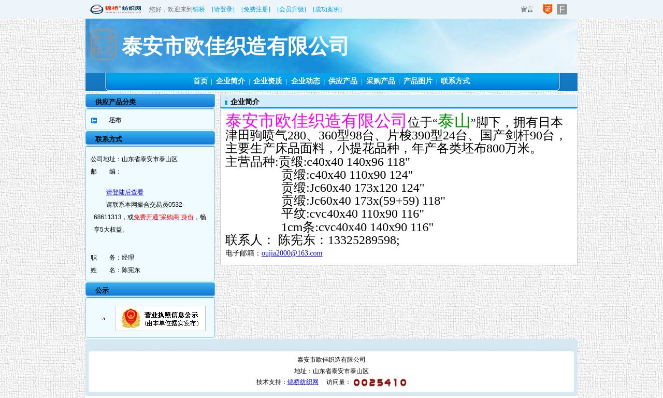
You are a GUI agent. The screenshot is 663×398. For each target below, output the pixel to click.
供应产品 (342, 81)
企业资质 (267, 81)
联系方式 (455, 81)
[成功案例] (327, 9)
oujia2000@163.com (292, 253)
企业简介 (230, 81)
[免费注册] (255, 9)
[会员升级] (291, 9)
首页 (200, 81)
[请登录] (223, 9)
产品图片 (418, 81)
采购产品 (380, 81)
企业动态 (305, 81)
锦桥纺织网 (303, 382)
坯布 (115, 120)
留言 (527, 9)
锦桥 (199, 9)
